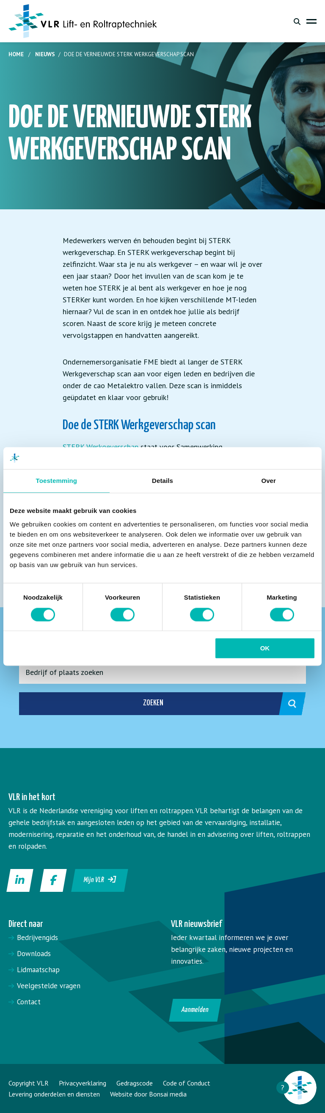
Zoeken (215, 703)
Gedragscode (134, 1083)
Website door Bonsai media (148, 1094)
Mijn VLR (100, 879)
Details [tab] (162, 481)
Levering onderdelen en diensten (54, 1094)
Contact (29, 1001)
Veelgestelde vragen (48, 985)
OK (265, 648)
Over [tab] (268, 481)
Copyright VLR (28, 1083)
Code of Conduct (186, 1083)
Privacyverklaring (82, 1083)
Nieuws (45, 54)
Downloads (34, 953)
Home (16, 54)
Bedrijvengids (37, 937)
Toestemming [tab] (56, 481)
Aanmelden (195, 1010)
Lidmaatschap (38, 969)
